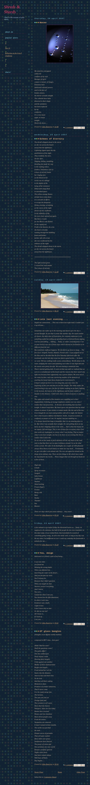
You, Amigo (46, 553)
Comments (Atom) (50, 777)
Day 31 (7, 48)
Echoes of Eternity (52, 139)
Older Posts (81, 772)
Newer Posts (38, 772)
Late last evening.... (54, 319)
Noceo (43, 22)
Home (60, 772)
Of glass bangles (50, 631)
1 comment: (69, 127)
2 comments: (69, 516)
